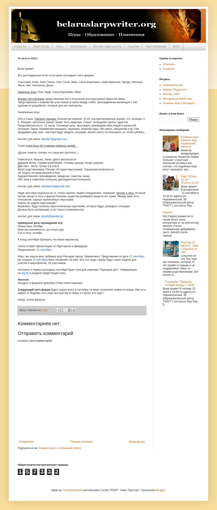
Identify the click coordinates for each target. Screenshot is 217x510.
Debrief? (168, 212)
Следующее (26, 441)
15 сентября (40, 259)
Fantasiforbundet (173, 85)
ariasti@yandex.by (52, 216)
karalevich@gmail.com (55, 186)
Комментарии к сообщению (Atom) (60, 448)
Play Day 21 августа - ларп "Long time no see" (189, 247)
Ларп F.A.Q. (41, 46)
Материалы (78, 46)
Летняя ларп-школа (107, 46)
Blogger (160, 490)
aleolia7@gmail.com (54, 139)
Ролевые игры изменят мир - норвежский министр (189, 142)
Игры (59, 46)
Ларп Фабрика (155, 46)
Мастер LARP (171, 94)
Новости (20, 46)
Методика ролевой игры (177, 98)
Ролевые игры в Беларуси (179, 103)
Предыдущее (137, 441)
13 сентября (43, 249)
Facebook (168, 68)
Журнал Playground (175, 89)
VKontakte (169, 64)
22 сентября (136, 256)
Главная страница (81, 441)
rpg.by (25, 273)
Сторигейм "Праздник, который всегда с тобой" (180, 283)
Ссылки (133, 46)
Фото (176, 46)
